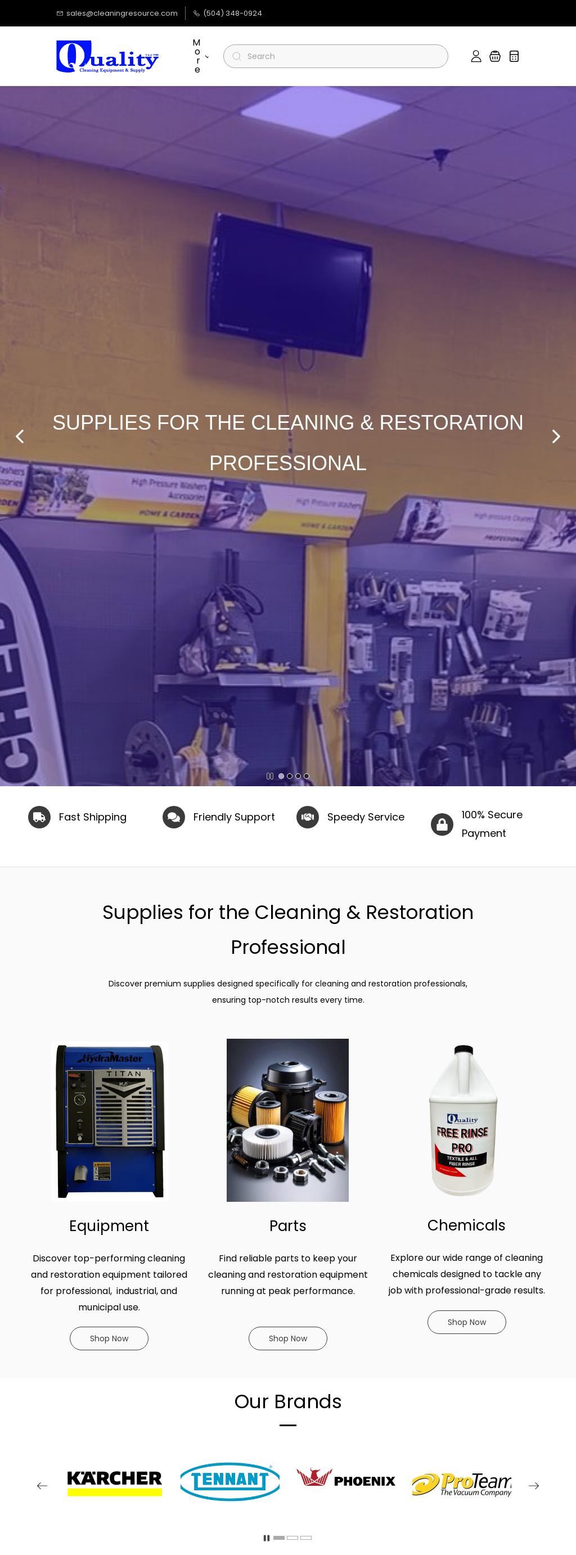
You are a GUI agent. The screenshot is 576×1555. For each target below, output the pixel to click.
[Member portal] (476, 56)
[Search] (340, 56)
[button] (495, 56)
